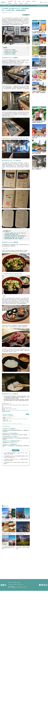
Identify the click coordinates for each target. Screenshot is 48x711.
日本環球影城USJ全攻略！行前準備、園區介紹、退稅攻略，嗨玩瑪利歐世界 (16, 463)
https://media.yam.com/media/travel (21, 586)
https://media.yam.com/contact (21, 587)
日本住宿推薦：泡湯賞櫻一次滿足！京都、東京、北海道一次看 (15, 233)
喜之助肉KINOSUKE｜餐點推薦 (10, 52)
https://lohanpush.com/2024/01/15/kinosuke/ (13, 423)
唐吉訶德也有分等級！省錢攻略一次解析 (11, 234)
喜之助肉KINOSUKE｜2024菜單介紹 (11, 51)
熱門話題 (21, 3)
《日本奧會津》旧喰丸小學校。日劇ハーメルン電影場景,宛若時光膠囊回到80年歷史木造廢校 (16, 460)
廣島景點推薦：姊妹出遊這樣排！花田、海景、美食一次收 (14, 237)
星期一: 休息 (9, 420)
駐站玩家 (26, 3)
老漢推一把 (11, 12)
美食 (20, 1)
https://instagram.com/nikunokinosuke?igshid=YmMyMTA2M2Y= (17, 410)
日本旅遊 (9, 5)
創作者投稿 (9, 582)
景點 (16, 1)
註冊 (44, 2)
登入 (42, 2)
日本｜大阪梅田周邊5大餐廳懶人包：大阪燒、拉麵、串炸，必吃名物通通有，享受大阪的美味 (16, 453)
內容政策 (18, 582)
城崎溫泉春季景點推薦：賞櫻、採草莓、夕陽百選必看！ (14, 238)
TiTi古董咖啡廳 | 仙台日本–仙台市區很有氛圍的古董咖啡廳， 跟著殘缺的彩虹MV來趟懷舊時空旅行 (16, 457)
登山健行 (28, 1)
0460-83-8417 (9, 417)
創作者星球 (10, 1)
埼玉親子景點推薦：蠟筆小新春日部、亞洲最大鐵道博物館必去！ (15, 235)
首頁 (1, 5)
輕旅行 (3, 2)
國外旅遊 (10, 3)
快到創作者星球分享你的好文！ (42, 5)
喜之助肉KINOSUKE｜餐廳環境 (10, 49)
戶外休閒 (34, 1)
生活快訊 (15, 3)
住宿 (24, 1)
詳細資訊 (27, 414)
